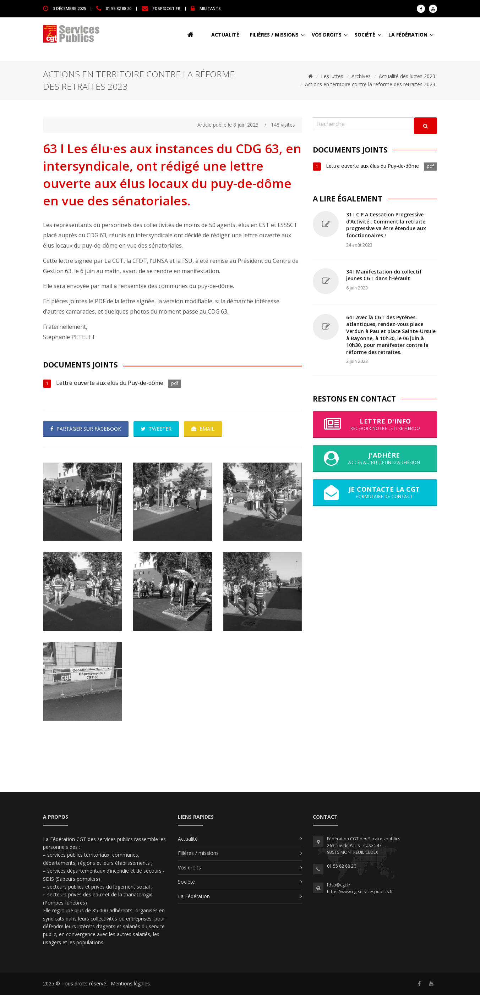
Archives (361, 76)
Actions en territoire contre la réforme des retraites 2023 (370, 84)
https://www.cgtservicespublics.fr (360, 892)
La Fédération (407, 34)
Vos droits (327, 34)
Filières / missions (274, 34)
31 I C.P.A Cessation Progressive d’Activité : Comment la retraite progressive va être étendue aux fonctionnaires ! (386, 225)
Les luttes (332, 76)
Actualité (225, 34)
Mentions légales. (131, 983)
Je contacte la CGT (375, 492)
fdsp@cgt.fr (166, 8)
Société (365, 34)
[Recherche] (363, 124)
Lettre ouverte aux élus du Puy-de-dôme (110, 383)
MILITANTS (210, 8)
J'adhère (375, 458)
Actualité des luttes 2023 (407, 76)
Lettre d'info (375, 424)
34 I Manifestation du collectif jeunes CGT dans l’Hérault (384, 275)
